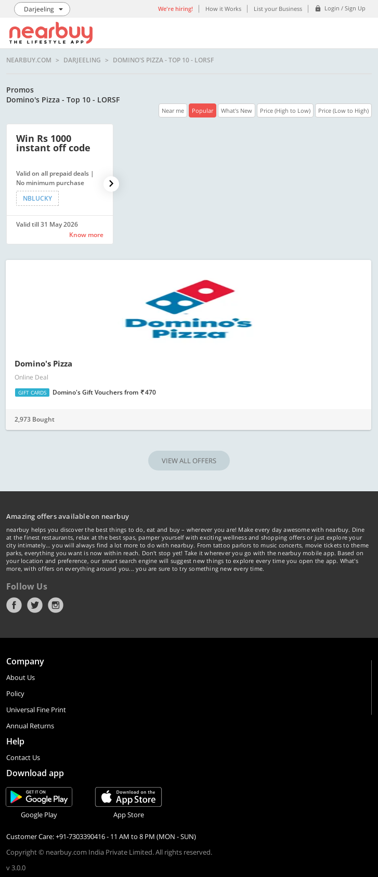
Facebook (14, 605)
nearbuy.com (28, 60)
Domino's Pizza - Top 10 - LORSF (163, 60)
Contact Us (23, 757)
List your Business (278, 8)
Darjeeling (82, 60)
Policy (15, 693)
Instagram (55, 605)
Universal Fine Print (36, 709)
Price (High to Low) (285, 110)
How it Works (223, 8)
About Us (20, 677)
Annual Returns (30, 725)
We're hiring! (175, 8)
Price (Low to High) (343, 110)
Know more (86, 234)
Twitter (35, 605)
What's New (236, 110)
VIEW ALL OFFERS (189, 460)
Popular (202, 110)
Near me (173, 110)
